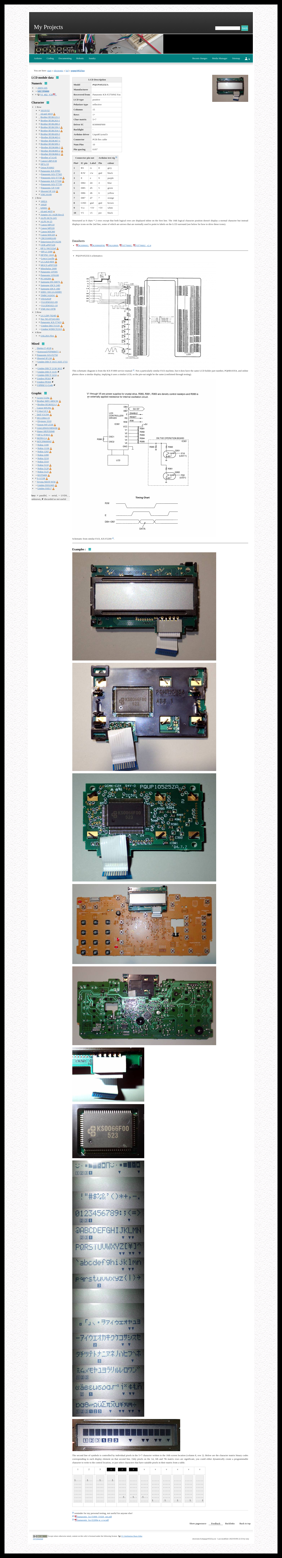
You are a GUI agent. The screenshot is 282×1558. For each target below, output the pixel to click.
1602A (44, 201)
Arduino (38, 58)
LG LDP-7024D (48, 315)
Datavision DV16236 (51, 241)
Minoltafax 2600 (49, 268)
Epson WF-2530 (45, 424)
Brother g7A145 (49, 157)
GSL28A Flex (47, 335)
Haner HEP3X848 (45, 431)
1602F (44, 204)
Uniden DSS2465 (45, 485)
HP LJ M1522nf (48, 248)
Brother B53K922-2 (47, 404)
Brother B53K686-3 (50, 147)
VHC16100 (46, 194)
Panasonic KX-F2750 (47, 355)
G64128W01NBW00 (47, 428)
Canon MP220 (47, 228)
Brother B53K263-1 (50, 120)
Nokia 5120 (43, 468)
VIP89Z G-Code (45, 385)
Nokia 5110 (43, 465)
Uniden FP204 (44, 382)
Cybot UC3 (42, 411)
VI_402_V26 (46, 94)
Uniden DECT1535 (50, 325)
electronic (58, 70)
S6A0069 (113, 245)
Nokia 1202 (43, 451)
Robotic (80, 58)
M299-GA (42, 438)
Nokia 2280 (43, 455)
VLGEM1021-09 (49, 302)
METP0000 (43, 91)
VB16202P (46, 298)
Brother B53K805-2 (50, 150)
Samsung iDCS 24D (50, 285)
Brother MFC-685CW (47, 401)
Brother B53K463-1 (50, 137)
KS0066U (84, 245)
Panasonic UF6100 (50, 275)
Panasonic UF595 (49, 271)
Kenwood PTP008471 (48, 351)
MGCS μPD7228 (49, 265)
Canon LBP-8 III (49, 161)
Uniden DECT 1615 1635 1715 (52, 361)
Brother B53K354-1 (50, 130)
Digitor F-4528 (44, 348)
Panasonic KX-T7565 (51, 174)
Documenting (65, 58)
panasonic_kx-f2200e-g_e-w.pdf (93, 1520)
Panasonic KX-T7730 (51, 177)
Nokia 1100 (43, 444)
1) (116, 157)
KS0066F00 (99, 245)
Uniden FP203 (44, 378)
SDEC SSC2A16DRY (51, 292)
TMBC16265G (48, 295)
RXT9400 (42, 475)
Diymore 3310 (44, 421)
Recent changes (199, 58)
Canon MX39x (44, 407)
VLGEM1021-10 (49, 305)
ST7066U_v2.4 (143, 245)
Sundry (92, 58)
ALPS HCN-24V (48, 218)
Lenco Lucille (47, 258)
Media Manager (219, 58)
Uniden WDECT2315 (51, 329)
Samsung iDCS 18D (50, 288)
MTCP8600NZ (44, 441)
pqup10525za (78, 70)
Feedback (215, 1523)
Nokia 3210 (43, 458)
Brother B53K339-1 (50, 127)
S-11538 (41, 478)
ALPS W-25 (46, 221)
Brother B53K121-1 (50, 117)
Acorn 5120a (43, 397)
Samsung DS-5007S (50, 281)
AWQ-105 (42, 88)
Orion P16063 (47, 167)
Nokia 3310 (43, 461)
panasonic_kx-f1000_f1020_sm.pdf (95, 1516)
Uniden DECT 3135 (47, 371)
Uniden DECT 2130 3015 (49, 368)
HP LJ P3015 (43, 434)
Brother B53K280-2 (50, 124)
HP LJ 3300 (46, 251)
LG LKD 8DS (47, 261)
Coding (50, 58)
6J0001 (43, 208)
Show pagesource (198, 1523)
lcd (67, 70)
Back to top (245, 1523)
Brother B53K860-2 (50, 154)
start (49, 70)
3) (113, 538)
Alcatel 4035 (46, 211)
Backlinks (230, 1523)
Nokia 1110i (43, 448)
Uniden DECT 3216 (47, 375)
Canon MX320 (48, 234)
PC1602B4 (46, 278)
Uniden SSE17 (44, 488)
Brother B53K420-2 (50, 134)
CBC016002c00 (48, 238)
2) (133, 370)
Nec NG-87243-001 (50, 319)
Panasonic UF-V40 (50, 187)
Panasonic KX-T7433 (51, 322)
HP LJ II (45, 164)
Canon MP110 (47, 224)
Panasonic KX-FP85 (50, 171)
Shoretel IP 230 (44, 358)
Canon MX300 (48, 231)
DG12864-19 (43, 418)
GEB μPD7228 (48, 245)
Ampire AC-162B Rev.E (52, 214)
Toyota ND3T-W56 (46, 481)
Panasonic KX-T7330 (51, 181)
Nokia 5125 (43, 471)
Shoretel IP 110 (48, 191)
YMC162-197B (48, 309)
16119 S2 (45, 110)
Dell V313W (43, 414)
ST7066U (127, 245)
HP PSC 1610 (47, 255)
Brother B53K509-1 (50, 144)
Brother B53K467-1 (50, 140)
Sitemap (236, 58)
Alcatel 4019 (46, 113)
